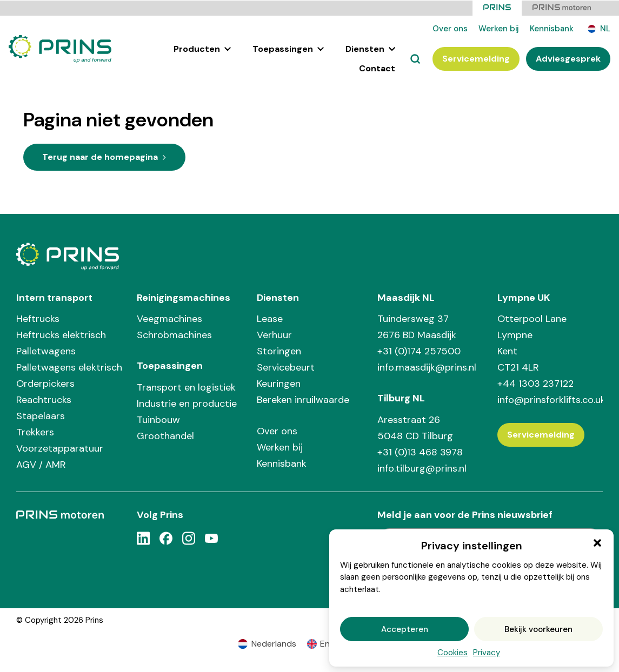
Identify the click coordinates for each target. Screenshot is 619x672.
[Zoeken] (415, 58)
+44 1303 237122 (535, 383)
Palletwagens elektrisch (69, 366)
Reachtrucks (43, 399)
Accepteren (404, 629)
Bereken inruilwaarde (303, 399)
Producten (202, 48)
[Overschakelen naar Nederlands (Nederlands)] (266, 643)
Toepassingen (288, 48)
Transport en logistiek (186, 386)
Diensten (370, 48)
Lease (270, 318)
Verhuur (274, 334)
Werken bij (498, 28)
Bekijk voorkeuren (538, 629)
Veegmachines (169, 318)
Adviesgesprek (568, 58)
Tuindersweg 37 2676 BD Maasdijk (416, 326)
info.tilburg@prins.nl (422, 467)
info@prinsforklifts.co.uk (550, 399)
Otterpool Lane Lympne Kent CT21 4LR (532, 342)
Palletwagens (46, 350)
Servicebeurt (286, 366)
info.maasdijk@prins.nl (426, 366)
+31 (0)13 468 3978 (420, 451)
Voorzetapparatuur (59, 447)
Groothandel (165, 435)
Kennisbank (552, 28)
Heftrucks (37, 318)
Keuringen (279, 383)
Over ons (450, 28)
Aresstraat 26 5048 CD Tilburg (415, 427)
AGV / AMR (41, 464)
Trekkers (35, 431)
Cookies (452, 652)
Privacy (486, 652)
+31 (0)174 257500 (419, 350)
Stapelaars (40, 415)
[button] (597, 542)
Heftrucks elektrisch (61, 334)
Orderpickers (45, 383)
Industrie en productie (187, 403)
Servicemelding (476, 58)
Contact (377, 67)
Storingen (279, 350)
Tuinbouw (158, 419)
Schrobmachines (174, 334)
